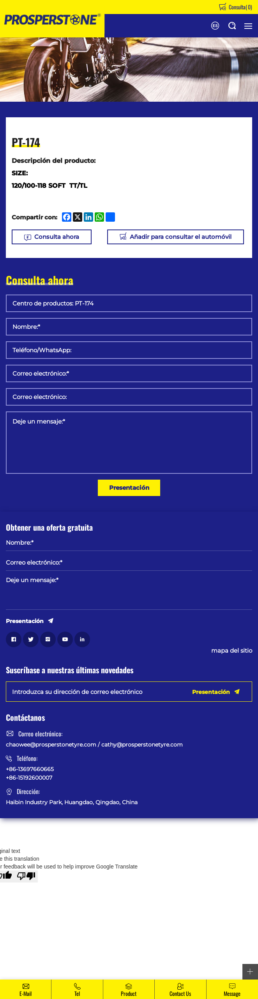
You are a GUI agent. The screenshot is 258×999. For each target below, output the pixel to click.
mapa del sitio (231, 650)
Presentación (129, 487)
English (215, 25)
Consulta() (240, 7)
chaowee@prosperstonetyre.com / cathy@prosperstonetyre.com (94, 744)
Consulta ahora (56, 236)
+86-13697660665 (30, 769)
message (232, 993)
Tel (77, 993)
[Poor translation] (26, 876)
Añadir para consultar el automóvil (180, 236)
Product (128, 993)
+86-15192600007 (29, 777)
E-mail (25, 993)
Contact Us (180, 993)
